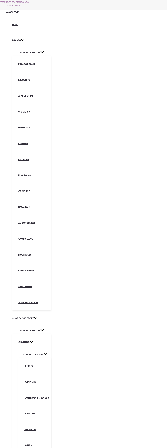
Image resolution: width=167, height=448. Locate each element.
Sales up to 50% (13, 5)
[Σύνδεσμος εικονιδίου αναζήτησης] (12, 12)
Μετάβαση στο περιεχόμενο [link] (15, 2)
